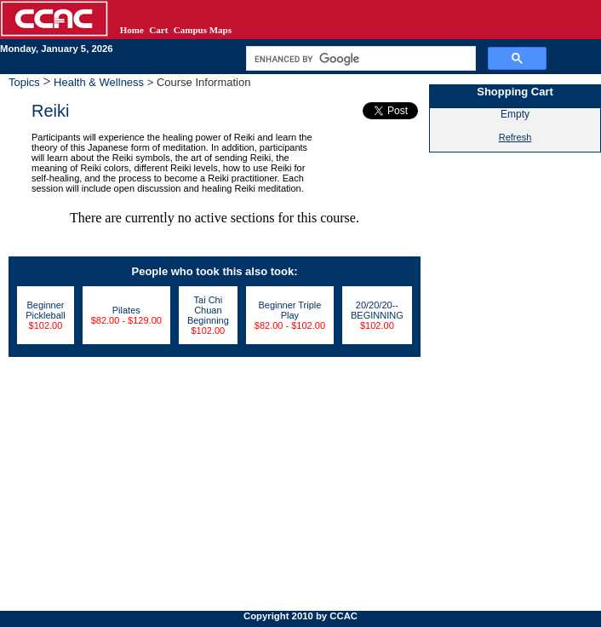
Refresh (515, 137)
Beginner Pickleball (45, 310)
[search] (359, 58)
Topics (26, 82)
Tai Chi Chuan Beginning (208, 310)
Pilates (126, 310)
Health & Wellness (99, 82)
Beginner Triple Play (289, 310)
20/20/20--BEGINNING (377, 310)
